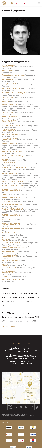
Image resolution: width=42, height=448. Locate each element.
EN (35, 3)
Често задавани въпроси (9, 415)
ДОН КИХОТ (7, 202)
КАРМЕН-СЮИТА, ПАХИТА (12, 209)
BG (33, 3)
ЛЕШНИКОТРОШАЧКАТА (11, 125)
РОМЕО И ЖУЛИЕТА (10, 117)
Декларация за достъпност (26, 415)
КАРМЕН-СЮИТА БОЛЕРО (12, 181)
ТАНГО (4, 195)
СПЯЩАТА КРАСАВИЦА (11, 88)
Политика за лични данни (19, 414)
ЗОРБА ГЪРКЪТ (8, 66)
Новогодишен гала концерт (13, 75)
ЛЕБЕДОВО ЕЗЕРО (9, 84)
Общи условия (6, 414)
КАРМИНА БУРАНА (9, 121)
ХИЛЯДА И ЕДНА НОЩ (11, 190)
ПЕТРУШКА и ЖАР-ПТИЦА (12, 204)
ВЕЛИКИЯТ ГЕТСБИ (9, 104)
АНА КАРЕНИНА (8, 79)
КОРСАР (5, 102)
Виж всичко (10, 327)
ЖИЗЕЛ (5, 160)
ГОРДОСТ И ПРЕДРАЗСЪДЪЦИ (14, 167)
